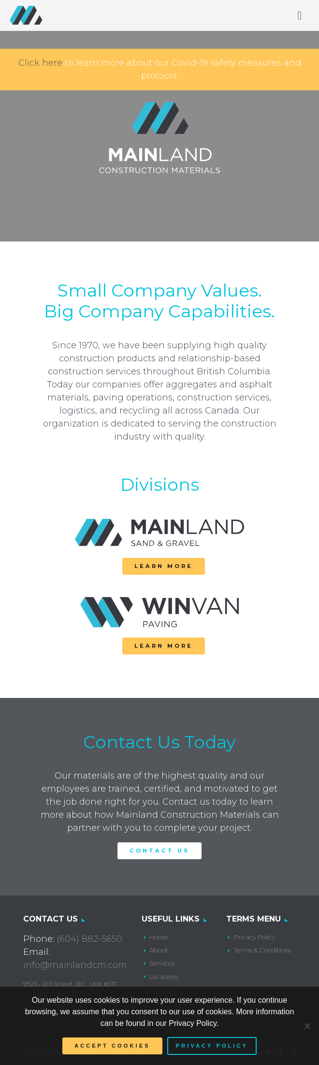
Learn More (163, 566)
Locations (163, 976)
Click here (40, 62)
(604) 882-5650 (89, 939)
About (158, 950)
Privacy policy (212, 1046)
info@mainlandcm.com (75, 965)
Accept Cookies (112, 1046)
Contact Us (159, 850)
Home (158, 937)
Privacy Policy (255, 937)
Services (161, 963)
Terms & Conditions (262, 950)
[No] (307, 1026)
